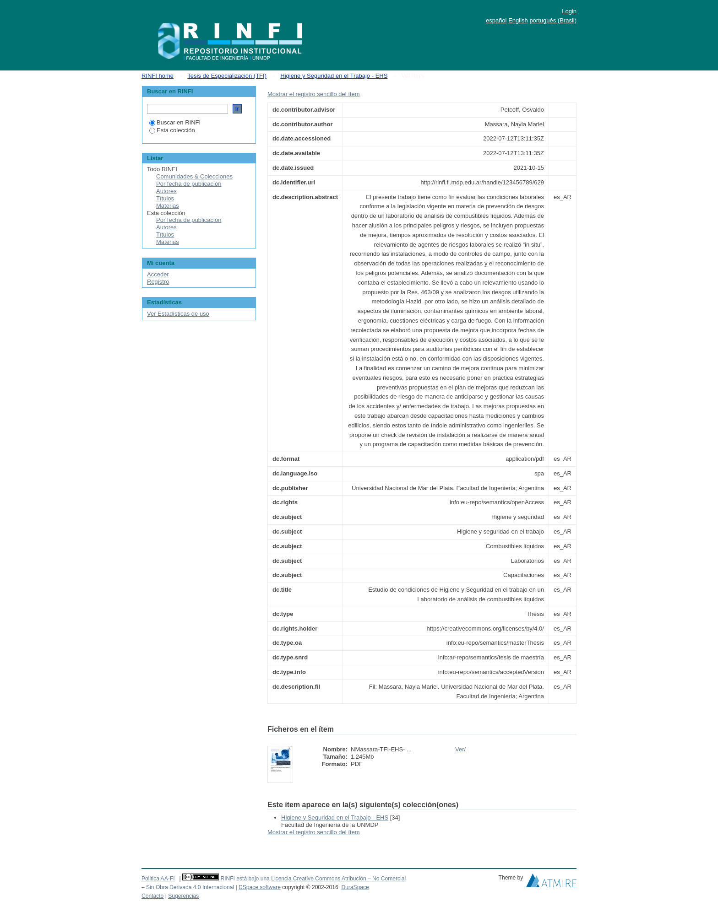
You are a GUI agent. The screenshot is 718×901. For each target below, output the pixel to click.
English (518, 20)
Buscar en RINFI (175, 122)
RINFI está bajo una (244, 878)
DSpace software (260, 887)
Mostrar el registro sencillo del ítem (313, 94)
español (496, 20)
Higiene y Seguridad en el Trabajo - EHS (333, 75)
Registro (158, 281)
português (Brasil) (553, 20)
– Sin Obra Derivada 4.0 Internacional (187, 887)
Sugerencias (183, 896)
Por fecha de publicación (188, 183)
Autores (166, 191)
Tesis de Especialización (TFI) (227, 75)
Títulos (165, 198)
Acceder (158, 274)
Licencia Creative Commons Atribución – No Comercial (338, 878)
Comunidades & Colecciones (194, 176)
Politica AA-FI (158, 878)
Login (569, 11)
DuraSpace (355, 887)
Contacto (152, 896)
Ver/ (460, 749)
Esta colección (172, 130)
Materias (167, 205)
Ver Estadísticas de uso (178, 313)
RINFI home (157, 75)
